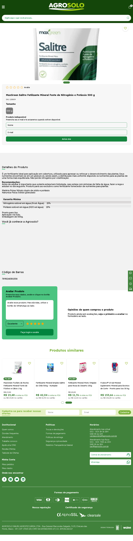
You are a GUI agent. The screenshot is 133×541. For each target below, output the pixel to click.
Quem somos (8, 429)
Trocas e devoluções (55, 429)
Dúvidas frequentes (10, 433)
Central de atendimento (110, 454)
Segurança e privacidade (56, 441)
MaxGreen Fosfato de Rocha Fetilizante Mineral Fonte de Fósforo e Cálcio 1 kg (16, 386)
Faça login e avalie (30, 332)
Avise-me (66, 139)
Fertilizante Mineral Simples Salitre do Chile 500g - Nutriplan (50, 384)
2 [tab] (68, 403)
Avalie (27, 87)
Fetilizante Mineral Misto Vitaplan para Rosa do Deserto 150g (82, 384)
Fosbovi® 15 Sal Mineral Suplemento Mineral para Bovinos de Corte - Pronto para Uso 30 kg (114, 386)
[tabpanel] (66, 54)
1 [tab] (66, 82)
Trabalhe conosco (9, 441)
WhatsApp (110, 462)
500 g (9, 111)
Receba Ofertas (8, 449)
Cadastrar (124, 412)
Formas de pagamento (56, 433)
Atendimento (7, 437)
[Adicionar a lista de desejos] (125, 28)
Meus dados (7, 468)
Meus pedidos (8, 464)
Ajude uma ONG (9, 445)
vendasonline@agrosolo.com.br (103, 436)
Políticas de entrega (54, 437)
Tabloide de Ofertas (10, 453)
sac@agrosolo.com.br (99, 446)
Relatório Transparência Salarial (59, 445)
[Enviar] (128, 18)
